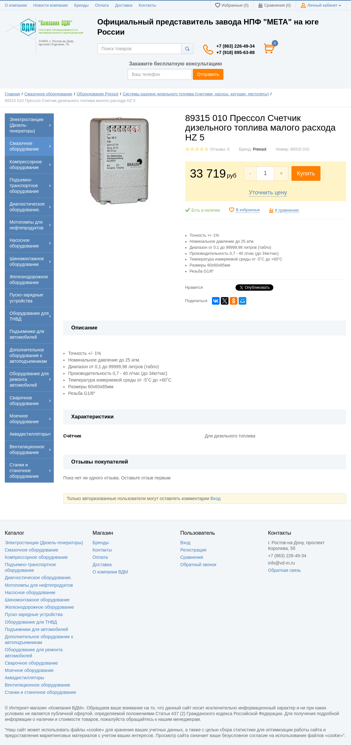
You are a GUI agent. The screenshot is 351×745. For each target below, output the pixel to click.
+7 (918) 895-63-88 (235, 52)
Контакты (147, 5)
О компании (16, 5)
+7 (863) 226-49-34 (235, 46)
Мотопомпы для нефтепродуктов (39, 585)
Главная (12, 94)
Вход (215, 498)
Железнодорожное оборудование (39, 607)
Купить (306, 173)
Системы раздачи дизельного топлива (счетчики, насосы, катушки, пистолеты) (196, 94)
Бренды (81, 5)
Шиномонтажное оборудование (37, 599)
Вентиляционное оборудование (37, 684)
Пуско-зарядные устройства (34, 614)
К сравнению (287, 210)
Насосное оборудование (30, 592)
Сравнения (191, 557)
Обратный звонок (198, 564)
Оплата (102, 5)
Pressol (259, 149)
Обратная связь (284, 570)
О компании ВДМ (110, 571)
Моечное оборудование (29, 670)
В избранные (248, 210)
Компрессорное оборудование (36, 557)
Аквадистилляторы (24, 677)
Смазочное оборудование (49, 94)
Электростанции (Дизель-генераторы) (44, 542)
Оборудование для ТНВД (31, 622)
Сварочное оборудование (31, 663)
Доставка (123, 5)
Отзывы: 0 (219, 149)
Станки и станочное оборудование (40, 692)
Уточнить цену (268, 192)
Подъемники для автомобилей (36, 629)
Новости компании (50, 5)
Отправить (208, 74)
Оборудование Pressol (97, 94)
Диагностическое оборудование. (38, 577)
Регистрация (193, 549)
